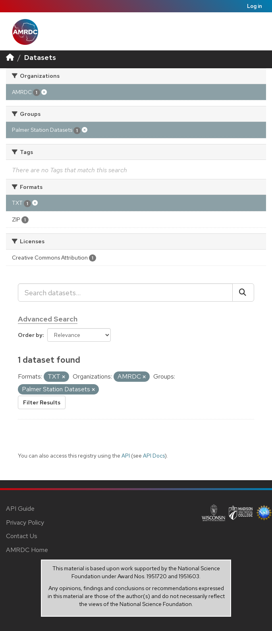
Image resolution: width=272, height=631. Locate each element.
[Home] (10, 57)
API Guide (20, 508)
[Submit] (243, 292)
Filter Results (41, 402)
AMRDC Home (27, 550)
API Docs (154, 455)
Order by (30, 335)
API (126, 455)
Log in (254, 6)
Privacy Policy (25, 522)
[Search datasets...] (125, 292)
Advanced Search (47, 318)
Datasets (40, 57)
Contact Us (21, 536)
